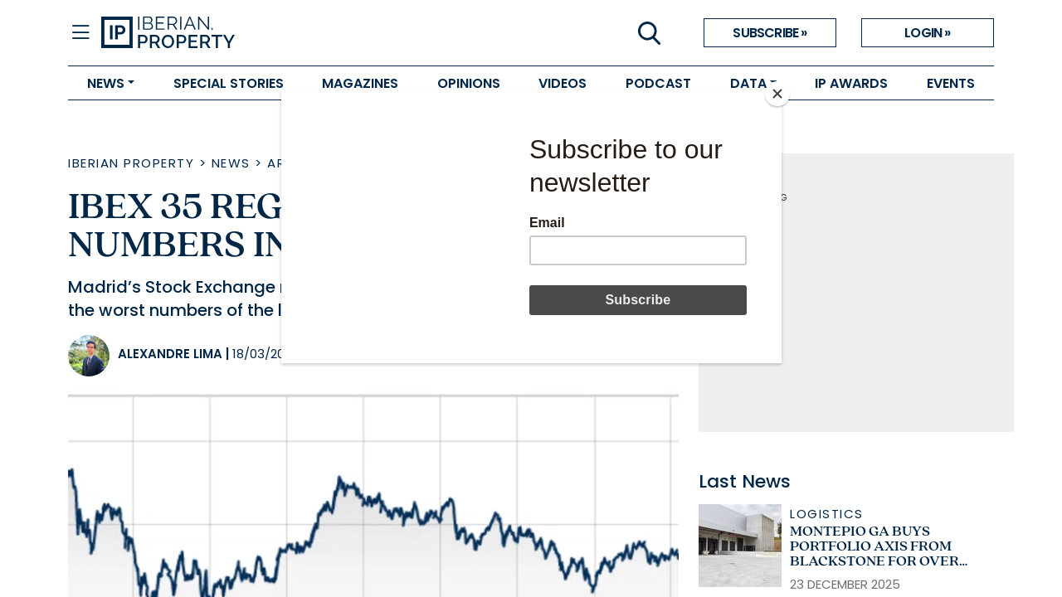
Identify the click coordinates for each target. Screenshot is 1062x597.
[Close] (777, 93)
